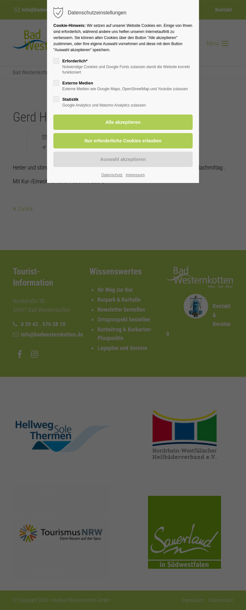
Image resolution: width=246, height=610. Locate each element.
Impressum (135, 175)
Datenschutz (112, 175)
